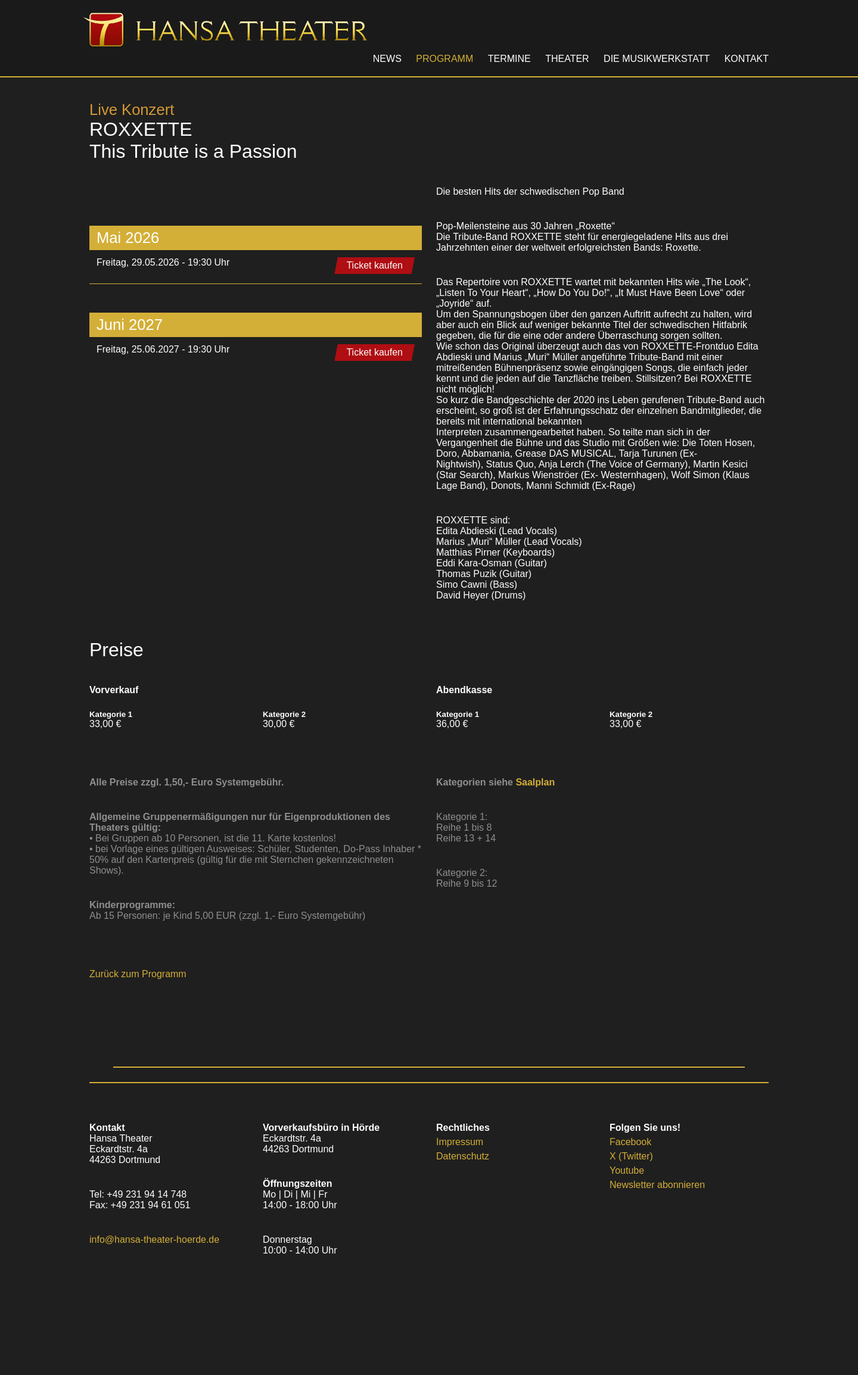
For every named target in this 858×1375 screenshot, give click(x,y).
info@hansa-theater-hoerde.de (154, 1239)
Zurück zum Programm (137, 974)
